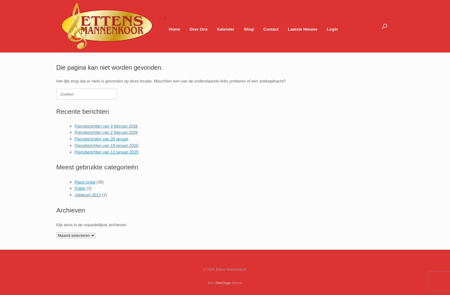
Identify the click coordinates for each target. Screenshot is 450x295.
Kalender (226, 29)
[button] (384, 26)
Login (332, 29)
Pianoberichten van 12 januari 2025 (107, 152)
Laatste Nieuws (303, 29)
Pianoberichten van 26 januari (101, 139)
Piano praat (85, 182)
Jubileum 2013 (88, 194)
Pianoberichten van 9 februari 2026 (106, 126)
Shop (249, 29)
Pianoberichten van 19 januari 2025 (107, 145)
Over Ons (198, 29)
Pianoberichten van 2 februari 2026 (106, 132)
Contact (270, 29)
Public (80, 188)
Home (174, 29)
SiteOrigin (223, 283)
